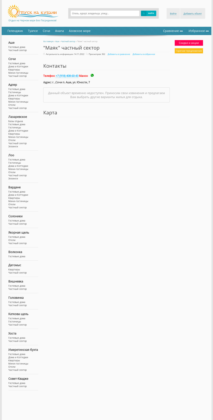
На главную (48, 41)
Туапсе (33, 31)
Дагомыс (14, 265)
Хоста (12, 333)
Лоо (11, 155)
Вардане (14, 187)
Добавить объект (193, 13)
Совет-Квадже (18, 379)
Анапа (59, 31)
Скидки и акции (189, 43)
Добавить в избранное (143, 54)
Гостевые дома (16, 63)
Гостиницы (14, 92)
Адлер (12, 85)
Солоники (15, 216)
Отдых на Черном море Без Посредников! (32, 20)
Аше (11, 43)
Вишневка (15, 281)
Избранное (199, 31)
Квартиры (14, 69)
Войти (173, 13)
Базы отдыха (15, 121)
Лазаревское (17, 117)
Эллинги (13, 146)
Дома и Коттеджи (18, 66)
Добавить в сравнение (118, 54)
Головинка (16, 298)
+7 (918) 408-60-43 (67, 76)
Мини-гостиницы (18, 72)
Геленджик (15, 31)
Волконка (15, 252)
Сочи (46, 31)
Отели (11, 104)
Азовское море (80, 31)
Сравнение (173, 31)
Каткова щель (18, 314)
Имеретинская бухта (23, 350)
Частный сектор (17, 75)
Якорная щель (18, 232)
